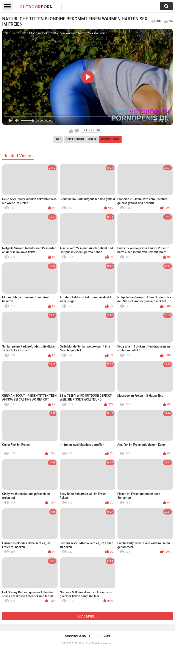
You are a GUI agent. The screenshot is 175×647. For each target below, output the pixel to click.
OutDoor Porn (83, 643)
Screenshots (75, 139)
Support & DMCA (77, 636)
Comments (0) (110, 139)
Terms (105, 636)
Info (58, 139)
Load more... (87, 616)
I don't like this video (76, 131)
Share (92, 139)
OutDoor (36, 7)
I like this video (71, 131)
